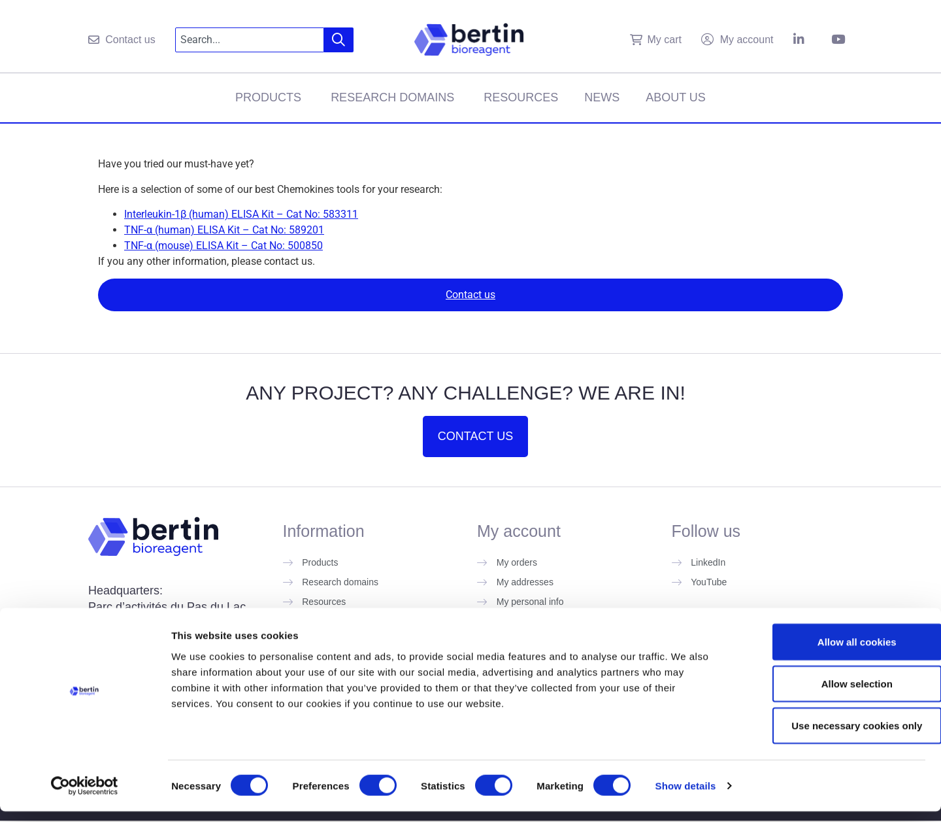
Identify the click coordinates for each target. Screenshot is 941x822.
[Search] (339, 39)
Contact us (470, 294)
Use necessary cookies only (832, 736)
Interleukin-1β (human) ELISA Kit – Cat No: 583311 (241, 214)
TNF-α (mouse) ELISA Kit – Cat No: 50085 (220, 245)
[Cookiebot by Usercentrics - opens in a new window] (84, 796)
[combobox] (250, 39)
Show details (685, 796)
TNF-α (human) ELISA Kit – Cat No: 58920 (221, 230)
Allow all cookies (832, 652)
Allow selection (831, 694)
